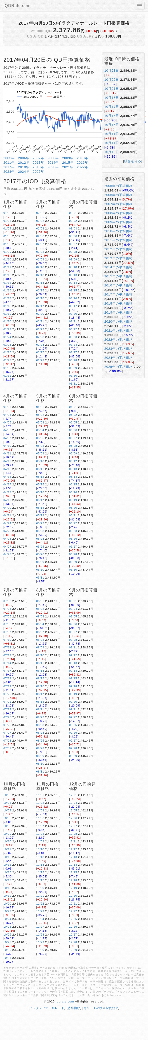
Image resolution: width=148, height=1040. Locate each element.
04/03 (7, 407)
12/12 (73, 849)
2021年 (67, 167)
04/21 (7, 515)
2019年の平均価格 (118, 312)
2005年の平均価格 (118, 186)
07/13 (7, 655)
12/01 (73, 795)
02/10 (40, 267)
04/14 (7, 476)
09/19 (73, 694)
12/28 (73, 942)
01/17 (7, 298)
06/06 (73, 430)
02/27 (40, 352)
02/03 (40, 228)
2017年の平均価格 (118, 294)
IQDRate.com (17, 5)
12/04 (73, 802)
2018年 (23, 167)
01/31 (7, 375)
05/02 (40, 414)
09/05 (73, 616)
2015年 (67, 162)
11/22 (40, 903)
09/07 (73, 632)
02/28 (40, 360)
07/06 (7, 624)
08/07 (40, 632)
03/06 (73, 236)
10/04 (7, 810)
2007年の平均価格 (118, 204)
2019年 (38, 167)
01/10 (7, 259)
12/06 (73, 818)
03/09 (73, 259)
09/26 (73, 732)
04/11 (7, 453)
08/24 (40, 732)
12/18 (73, 880)
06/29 (73, 562)
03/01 (73, 213)
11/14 (40, 864)
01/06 (7, 244)
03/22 (73, 329)
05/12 (40, 476)
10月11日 (111, 143)
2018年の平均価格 (118, 303)
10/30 (7, 950)
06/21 (73, 515)
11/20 (40, 888)
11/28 (40, 934)
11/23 (40, 911)
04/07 (7, 438)
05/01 (40, 407)
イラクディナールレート (47, 1008)
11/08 (40, 833)
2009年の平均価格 (118, 222)
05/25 (40, 546)
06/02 (73, 414)
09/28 (73, 748)
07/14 (7, 663)
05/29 (40, 562)
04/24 (7, 523)
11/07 (40, 826)
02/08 (40, 251)
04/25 (7, 531)
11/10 (40, 849)
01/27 (7, 360)
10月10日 (111, 152)
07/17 (7, 670)
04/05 (7, 422)
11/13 (40, 857)
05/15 (40, 484)
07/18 (7, 678)
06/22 (73, 523)
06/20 (73, 507)
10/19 (7, 895)
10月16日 (111, 116)
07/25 (7, 717)
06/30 (73, 569)
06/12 (73, 461)
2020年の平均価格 (118, 321)
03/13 (73, 275)
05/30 (40, 569)
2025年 (38, 171)
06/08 (73, 445)
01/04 (7, 228)
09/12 (73, 655)
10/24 (7, 919)
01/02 (7, 213)
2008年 (53, 158)
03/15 (73, 290)
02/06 (40, 236)
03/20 (73, 313)
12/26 (73, 926)
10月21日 (111, 88)
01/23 (7, 329)
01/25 (7, 344)
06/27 (73, 546)
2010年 (82, 158)
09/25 (73, 725)
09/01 (73, 601)
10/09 (7, 833)
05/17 (40, 500)
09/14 (73, 670)
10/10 (7, 841)
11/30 (40, 950)
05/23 (40, 531)
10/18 (7, 888)
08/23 (40, 725)
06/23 (73, 531)
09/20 (73, 701)
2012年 (23, 162)
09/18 (73, 686)
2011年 (9, 162)
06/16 (73, 492)
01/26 (7, 352)
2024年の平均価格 (118, 357)
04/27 (7, 546)
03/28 (73, 360)
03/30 (73, 375)
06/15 (73, 484)
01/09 (7, 251)
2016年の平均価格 (118, 285)
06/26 (73, 538)
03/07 (73, 244)
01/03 (7, 220)
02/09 (40, 259)
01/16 (7, 290)
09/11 (73, 647)
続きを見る (132, 161)
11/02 (40, 802)
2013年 (38, 162)
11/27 (40, 926)
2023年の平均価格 (118, 348)
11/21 (40, 895)
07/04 (7, 608)
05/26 (40, 554)
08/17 (40, 694)
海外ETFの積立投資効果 (101, 1008)
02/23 (40, 337)
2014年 (53, 162)
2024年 (23, 171)
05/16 (40, 492)
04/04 (7, 414)
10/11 (7, 849)
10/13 (7, 864)
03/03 (73, 228)
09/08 (73, 639)
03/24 (73, 344)
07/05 (7, 616)
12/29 (73, 950)
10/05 (7, 818)
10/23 (7, 911)
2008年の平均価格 (118, 213)
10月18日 (111, 97)
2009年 (67, 158)
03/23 (73, 337)
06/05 (73, 422)
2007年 (38, 158)
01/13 (7, 282)
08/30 (40, 763)
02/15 (40, 290)
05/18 (40, 507)
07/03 (7, 601)
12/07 (73, 826)
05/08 (40, 445)
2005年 (9, 158)
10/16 (7, 872)
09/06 (73, 624)
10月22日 (111, 79)
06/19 (73, 500)
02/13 (40, 275)
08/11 (40, 663)
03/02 (73, 220)
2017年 (9, 167)
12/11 (73, 841)
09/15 (73, 678)
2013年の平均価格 (118, 258)
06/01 (73, 407)
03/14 (73, 282)
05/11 (40, 469)
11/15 (40, 872)
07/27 (7, 732)
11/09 (40, 841)
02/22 (40, 329)
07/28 (7, 740)
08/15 (40, 678)
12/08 (73, 833)
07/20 (7, 694)
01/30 (7, 368)
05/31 (40, 577)
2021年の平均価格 (118, 330)
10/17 (7, 880)
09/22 (73, 717)
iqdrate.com (65, 1001)
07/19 (7, 686)
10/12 (7, 857)
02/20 (40, 313)
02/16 (40, 298)
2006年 (23, 158)
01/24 (7, 337)
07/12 (7, 647)
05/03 (40, 422)
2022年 (82, 167)
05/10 (40, 461)
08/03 (40, 616)
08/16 (40, 686)
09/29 (73, 756)
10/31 (7, 958)
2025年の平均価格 (118, 367)
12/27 (73, 934)
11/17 (40, 880)
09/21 (73, 709)
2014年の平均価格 (118, 267)
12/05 (73, 810)
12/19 (73, 888)
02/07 (40, 244)
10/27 (7, 942)
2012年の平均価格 (118, 249)
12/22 (73, 911)
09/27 (73, 740)
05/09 (40, 453)
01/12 (7, 275)
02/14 (40, 282)
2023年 (9, 171)
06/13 (73, 469)
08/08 (40, 639)
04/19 (7, 500)
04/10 (7, 445)
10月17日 (111, 107)
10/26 (7, 934)
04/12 (7, 461)
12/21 (73, 903)
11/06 (40, 818)
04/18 (7, 492)
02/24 (40, 344)
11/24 (40, 919)
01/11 (7, 267)
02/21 (40, 321)
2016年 (82, 162)
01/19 (7, 313)
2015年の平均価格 (118, 276)
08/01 (40, 601)
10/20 (7, 903)
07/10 (7, 639)
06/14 (73, 476)
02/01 (40, 213)
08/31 (40, 771)
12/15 (73, 872)
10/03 (7, 802)
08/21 (40, 709)
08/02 (40, 608)
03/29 (73, 368)
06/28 (73, 554)
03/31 (73, 383)
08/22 (40, 717)
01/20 (7, 321)
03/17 (73, 306)
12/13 (73, 857)
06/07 (73, 438)
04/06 (7, 430)
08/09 (40, 647)
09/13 (73, 663)
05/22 (40, 523)
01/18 (7, 306)
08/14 (40, 670)
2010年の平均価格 (118, 231)
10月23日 (111, 70)
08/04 (40, 624)
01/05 (7, 236)
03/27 (73, 352)
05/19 (40, 515)
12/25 (73, 919)
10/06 (7, 826)
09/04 (73, 608)
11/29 (40, 942)
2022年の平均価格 (118, 339)
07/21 (7, 701)
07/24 (7, 709)
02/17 (40, 306)
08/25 (40, 740)
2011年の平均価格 (118, 240)
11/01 (40, 795)
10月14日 (111, 134)
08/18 (40, 701)
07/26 (7, 725)
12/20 (73, 895)
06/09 (73, 453)
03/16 (73, 298)
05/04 (40, 430)
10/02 (7, 795)
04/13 (7, 469)
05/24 (40, 538)
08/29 (40, 756)
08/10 (40, 655)
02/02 (40, 220)
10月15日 (111, 125)
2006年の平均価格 (118, 195)
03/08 (73, 251)
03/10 (73, 267)
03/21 (73, 321)
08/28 (40, 748)
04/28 (7, 554)
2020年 (53, 167)
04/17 (7, 484)
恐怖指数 (74, 1008)
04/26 (7, 538)
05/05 (40, 438)
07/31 (7, 748)
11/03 (40, 810)
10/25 (7, 926)
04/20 (7, 507)
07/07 (7, 632)
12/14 (73, 864)
